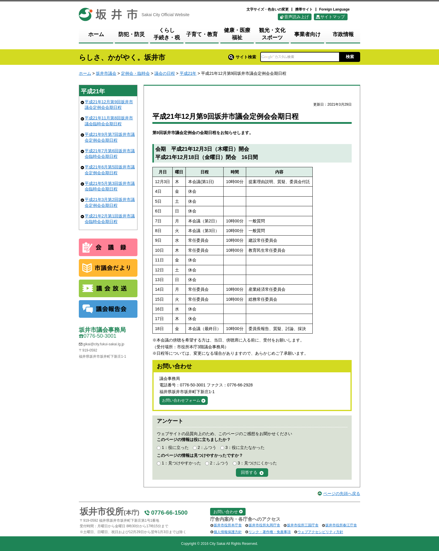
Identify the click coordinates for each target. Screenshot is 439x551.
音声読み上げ (296, 16)
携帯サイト (304, 9)
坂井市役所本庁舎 (228, 525)
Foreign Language (334, 9)
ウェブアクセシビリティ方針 (320, 532)
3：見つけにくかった (257, 463)
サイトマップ (332, 16)
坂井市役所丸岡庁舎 (264, 525)
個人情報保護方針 (228, 532)
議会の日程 (164, 73)
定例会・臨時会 (135, 73)
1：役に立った (175, 447)
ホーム (85, 73)
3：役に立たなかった (245, 447)
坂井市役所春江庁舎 (341, 525)
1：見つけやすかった (181, 463)
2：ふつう (207, 447)
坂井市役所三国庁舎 (303, 525)
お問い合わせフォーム (181, 400)
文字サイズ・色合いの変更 (267, 9)
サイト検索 (242, 57)
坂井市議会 (106, 73)
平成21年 (188, 73)
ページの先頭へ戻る (341, 493)
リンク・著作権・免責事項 (270, 532)
